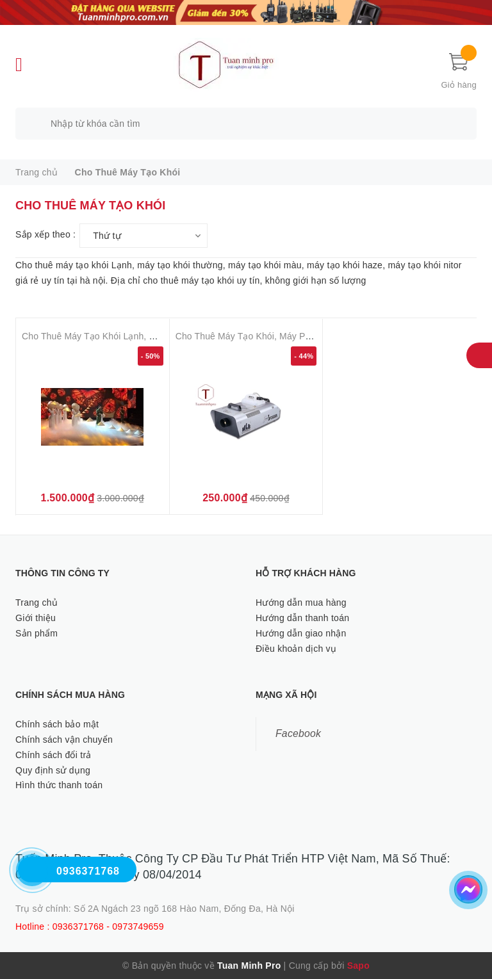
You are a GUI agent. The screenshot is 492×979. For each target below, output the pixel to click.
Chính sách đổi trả (53, 755)
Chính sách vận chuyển (64, 739)
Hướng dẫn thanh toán (302, 618)
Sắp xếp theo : (45, 234)
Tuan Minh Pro (249, 965)
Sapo (358, 965)
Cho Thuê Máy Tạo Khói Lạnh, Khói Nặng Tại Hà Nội (130, 336)
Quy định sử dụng (52, 770)
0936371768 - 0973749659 (108, 926)
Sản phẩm (36, 633)
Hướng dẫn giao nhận (301, 633)
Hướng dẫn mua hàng (301, 602)
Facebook (298, 733)
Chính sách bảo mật (57, 724)
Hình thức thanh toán (58, 785)
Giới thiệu (35, 618)
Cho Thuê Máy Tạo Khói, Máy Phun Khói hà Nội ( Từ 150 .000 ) (305, 336)
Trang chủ (36, 602)
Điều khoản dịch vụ (296, 648)
